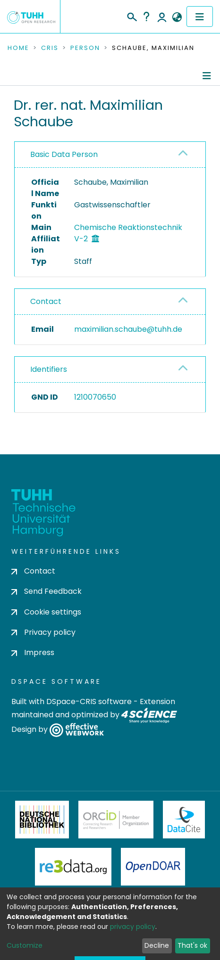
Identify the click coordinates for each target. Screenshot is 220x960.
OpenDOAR (153, 866)
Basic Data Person (64, 154)
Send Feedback (46, 591)
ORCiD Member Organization (116, 819)
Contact (45, 301)
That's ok (192, 945)
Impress (32, 652)
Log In (162, 16)
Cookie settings (46, 612)
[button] (177, 17)
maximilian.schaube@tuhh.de (128, 329)
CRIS (50, 48)
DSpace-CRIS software (89, 701)
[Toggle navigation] (199, 16)
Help (146, 16)
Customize (24, 945)
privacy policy (132, 926)
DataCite (184, 819)
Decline (156, 945)
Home (18, 48)
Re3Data (73, 866)
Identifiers (48, 369)
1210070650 (95, 397)
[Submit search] (131, 15)
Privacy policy (43, 632)
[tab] (110, 155)
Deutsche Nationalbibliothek (42, 819)
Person (85, 48)
